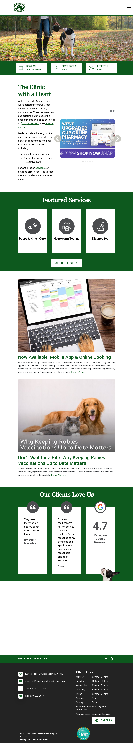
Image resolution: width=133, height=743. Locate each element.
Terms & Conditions (41, 739)
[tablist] (87, 161)
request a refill (99, 68)
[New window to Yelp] (112, 659)
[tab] (83, 161)
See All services (66, 263)
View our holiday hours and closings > (93, 714)
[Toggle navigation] (128, 7)
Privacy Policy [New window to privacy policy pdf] (26, 739)
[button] (111, 111)
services (40, 167)
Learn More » (78, 372)
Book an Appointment (30, 68)
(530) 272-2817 (30, 123)
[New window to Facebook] (105, 659)
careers (103, 720)
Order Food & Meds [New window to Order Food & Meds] (65, 68)
